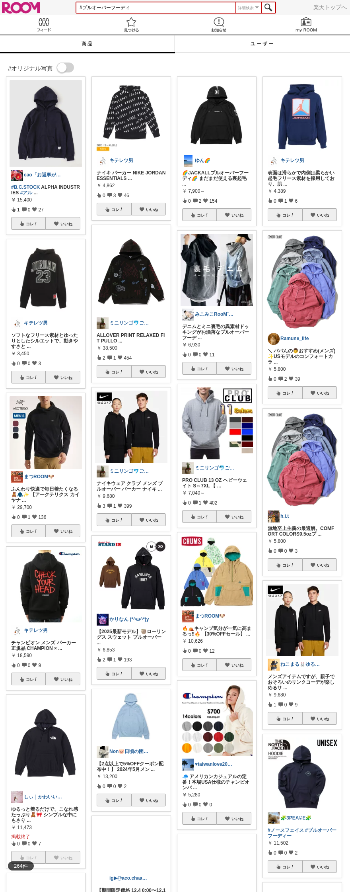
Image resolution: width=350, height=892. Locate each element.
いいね (66, 224)
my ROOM (306, 24)
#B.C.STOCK (25, 187)
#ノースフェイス (286, 830)
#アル (26, 193)
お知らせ (218, 24)
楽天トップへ (330, 7)
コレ (32, 224)
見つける (131, 24)
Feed (44, 24)
